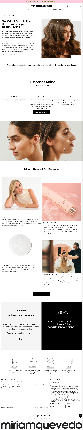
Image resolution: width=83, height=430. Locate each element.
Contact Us (20, 382)
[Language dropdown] (74, 406)
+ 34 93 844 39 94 (44, 407)
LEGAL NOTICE (74, 400)
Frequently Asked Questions (40, 384)
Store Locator (36, 382)
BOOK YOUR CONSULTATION (41, 112)
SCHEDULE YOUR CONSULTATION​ (9, 54)
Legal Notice (20, 384)
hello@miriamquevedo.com (8, 407)
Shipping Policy (5, 384)
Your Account (4, 382)
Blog (18, 386)
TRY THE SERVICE (41, 294)
